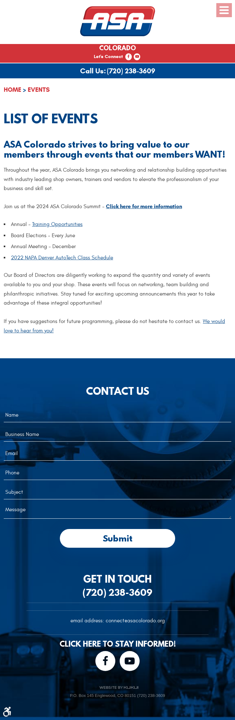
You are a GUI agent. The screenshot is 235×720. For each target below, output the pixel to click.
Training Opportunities (57, 224)
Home (12, 90)
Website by (119, 687)
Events (39, 90)
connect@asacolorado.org (135, 621)
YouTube (137, 56)
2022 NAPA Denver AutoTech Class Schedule (62, 258)
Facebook (128, 56)
